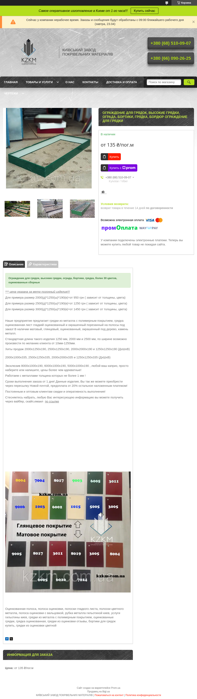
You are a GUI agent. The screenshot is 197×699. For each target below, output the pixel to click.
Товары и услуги (39, 82)
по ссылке (52, 401)
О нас (69, 82)
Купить (114, 156)
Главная (11, 82)
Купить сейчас (144, 10)
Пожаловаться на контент (109, 695)
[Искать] (189, 82)
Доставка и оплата (121, 82)
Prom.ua (115, 688)
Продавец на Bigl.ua (98, 691)
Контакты (90, 82)
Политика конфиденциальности (143, 695)
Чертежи (11, 93)
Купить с (122, 168)
